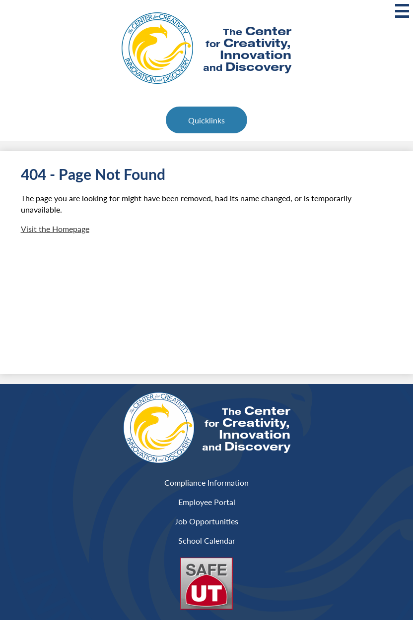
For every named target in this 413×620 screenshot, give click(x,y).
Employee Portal (206, 501)
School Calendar (206, 540)
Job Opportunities (206, 521)
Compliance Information (206, 482)
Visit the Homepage (55, 228)
